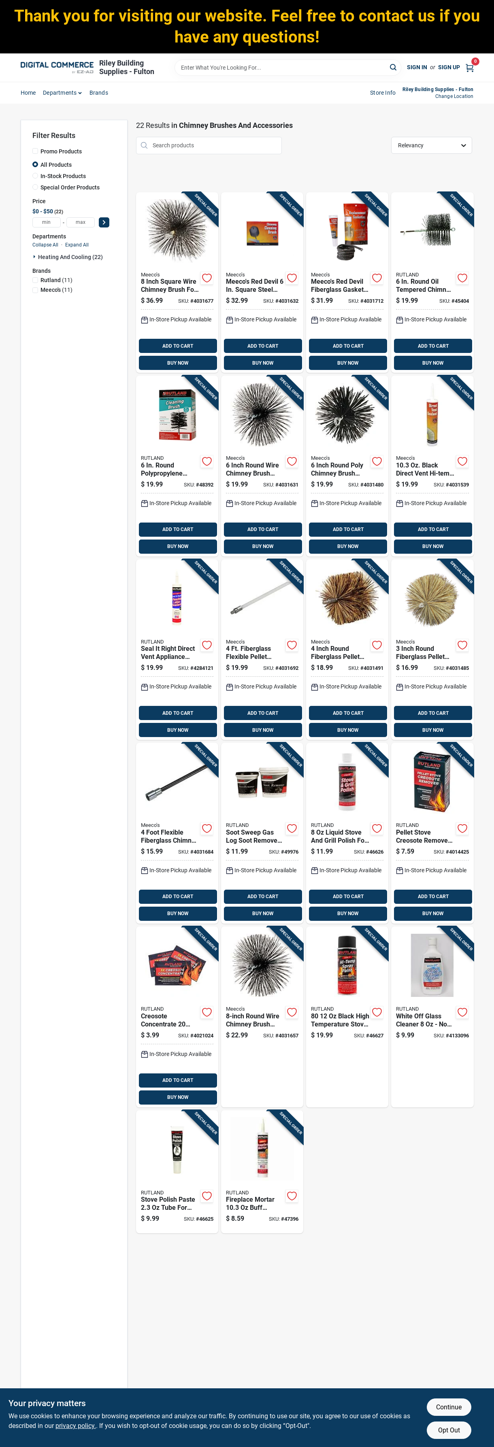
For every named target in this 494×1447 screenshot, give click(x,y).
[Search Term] (288, 67)
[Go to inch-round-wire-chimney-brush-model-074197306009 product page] (262, 466)
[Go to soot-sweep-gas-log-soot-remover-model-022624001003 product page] (262, 833)
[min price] (46, 222)
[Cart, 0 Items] (470, 67)
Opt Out (449, 1430)
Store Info (383, 92)
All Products (56, 165)
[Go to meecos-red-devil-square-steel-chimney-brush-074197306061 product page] (262, 282)
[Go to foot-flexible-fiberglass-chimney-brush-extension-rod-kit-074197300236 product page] (177, 833)
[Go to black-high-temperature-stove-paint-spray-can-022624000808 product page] (347, 1016)
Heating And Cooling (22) (70, 257)
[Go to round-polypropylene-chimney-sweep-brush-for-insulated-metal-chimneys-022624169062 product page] (177, 466)
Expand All (77, 245)
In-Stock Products (63, 176)
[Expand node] (35, 256)
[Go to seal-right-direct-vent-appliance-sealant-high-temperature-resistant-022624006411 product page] (177, 649)
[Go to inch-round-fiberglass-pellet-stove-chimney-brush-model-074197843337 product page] (347, 649)
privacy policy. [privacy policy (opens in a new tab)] (75, 1426)
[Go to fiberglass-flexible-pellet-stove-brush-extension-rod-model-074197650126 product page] (262, 649)
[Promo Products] (35, 151)
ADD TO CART (177, 346)
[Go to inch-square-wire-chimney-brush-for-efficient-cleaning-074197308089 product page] (177, 282)
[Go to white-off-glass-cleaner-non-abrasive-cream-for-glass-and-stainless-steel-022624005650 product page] (432, 1016)
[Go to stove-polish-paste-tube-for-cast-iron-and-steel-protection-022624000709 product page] (177, 1172)
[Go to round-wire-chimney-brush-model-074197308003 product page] (262, 1016)
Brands (98, 92)
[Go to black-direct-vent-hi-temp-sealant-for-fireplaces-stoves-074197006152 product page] (432, 466)
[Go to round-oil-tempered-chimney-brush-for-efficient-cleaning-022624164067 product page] (432, 282)
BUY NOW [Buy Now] (178, 363)
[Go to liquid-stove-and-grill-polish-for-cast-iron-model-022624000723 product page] (347, 833)
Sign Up (449, 67)
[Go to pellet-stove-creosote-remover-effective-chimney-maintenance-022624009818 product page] (432, 833)
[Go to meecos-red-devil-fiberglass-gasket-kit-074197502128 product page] (347, 282)
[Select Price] (104, 222)
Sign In (417, 67)
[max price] (80, 222)
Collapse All (45, 245)
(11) (56, 280)
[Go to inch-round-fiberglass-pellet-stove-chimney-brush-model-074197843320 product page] (432, 649)
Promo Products (61, 151)
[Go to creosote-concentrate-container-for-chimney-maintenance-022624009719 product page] (177, 1016)
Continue (449, 1407)
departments (60, 92)
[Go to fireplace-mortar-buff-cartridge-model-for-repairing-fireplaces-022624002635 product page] (262, 1172)
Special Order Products (70, 187)
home (28, 92)
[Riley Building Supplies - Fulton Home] (57, 67)
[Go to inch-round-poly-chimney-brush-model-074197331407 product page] (347, 466)
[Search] (394, 67)
